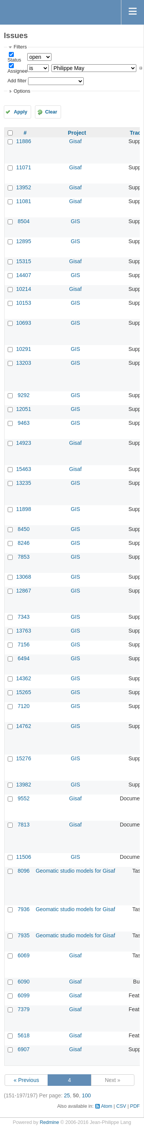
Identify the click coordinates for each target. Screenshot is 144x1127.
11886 (23, 141)
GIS (75, 221)
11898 (23, 509)
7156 (24, 644)
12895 (23, 241)
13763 (23, 631)
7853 (24, 557)
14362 (23, 678)
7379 (24, 1009)
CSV (121, 1106)
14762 (23, 726)
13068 (23, 577)
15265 (23, 692)
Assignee (17, 71)
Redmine (49, 1122)
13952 (23, 187)
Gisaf (75, 141)
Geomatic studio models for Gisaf (75, 871)
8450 (24, 529)
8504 (24, 221)
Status (14, 60)
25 (67, 1095)
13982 (23, 784)
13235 (23, 483)
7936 (24, 909)
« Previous (26, 1080)
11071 (23, 167)
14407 (23, 275)
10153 (23, 303)
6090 (24, 981)
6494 (24, 658)
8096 (24, 871)
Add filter (16, 80)
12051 (23, 409)
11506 (23, 857)
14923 (23, 443)
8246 (24, 543)
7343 (24, 617)
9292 (24, 395)
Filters (19, 47)
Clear (51, 112)
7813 (24, 824)
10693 (23, 323)
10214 (23, 289)
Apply (20, 112)
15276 (23, 758)
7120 (24, 706)
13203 (23, 363)
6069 (24, 955)
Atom (106, 1106)
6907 (24, 1049)
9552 (24, 798)
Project (77, 133)
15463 (23, 469)
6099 (24, 995)
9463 (24, 423)
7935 (24, 935)
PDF (135, 1106)
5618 (24, 1035)
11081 (23, 201)
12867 (23, 591)
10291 (23, 349)
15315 (23, 261)
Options (21, 91)
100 (86, 1095)
